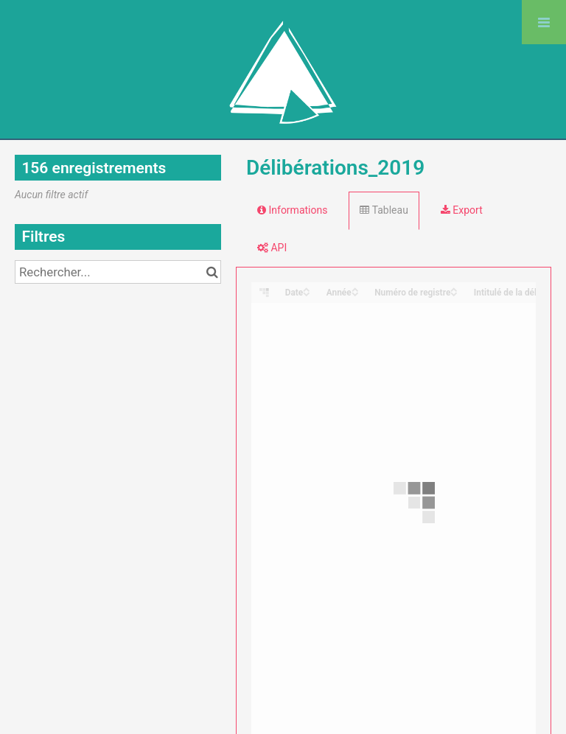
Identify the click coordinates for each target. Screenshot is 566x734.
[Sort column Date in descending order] (306, 293)
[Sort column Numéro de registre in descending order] (454, 293)
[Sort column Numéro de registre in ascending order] (454, 288)
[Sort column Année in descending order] (355, 293)
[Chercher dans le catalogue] (212, 272)
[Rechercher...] (118, 272)
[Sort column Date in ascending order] (306, 288)
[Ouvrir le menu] (544, 22)
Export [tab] (462, 210)
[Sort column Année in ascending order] (355, 288)
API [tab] (272, 248)
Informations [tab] (292, 210)
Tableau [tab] (384, 210)
